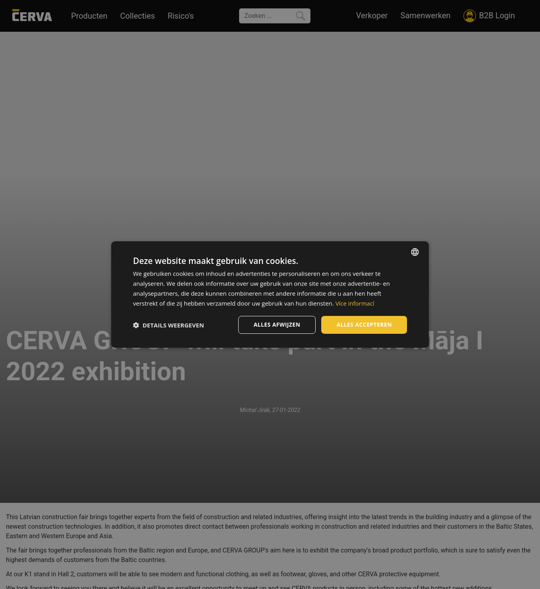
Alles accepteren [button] (364, 324)
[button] (168, 325)
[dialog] (270, 294)
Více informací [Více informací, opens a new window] (355, 303)
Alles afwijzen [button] (277, 324)
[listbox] (415, 252)
